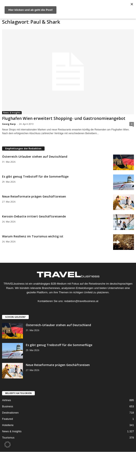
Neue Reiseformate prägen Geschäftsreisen (34, 196)
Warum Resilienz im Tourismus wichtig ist (32, 236)
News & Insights (12, 112)
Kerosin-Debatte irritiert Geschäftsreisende (34, 216)
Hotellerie (8, 425)
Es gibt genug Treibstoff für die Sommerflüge (35, 176)
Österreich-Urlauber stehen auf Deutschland (34, 156)
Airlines (6, 400)
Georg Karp (9, 123)
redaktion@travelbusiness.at (81, 301)
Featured (7, 418)
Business (7, 406)
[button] (7, 444)
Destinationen (10, 412)
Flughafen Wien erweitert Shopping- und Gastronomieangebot (63, 118)
